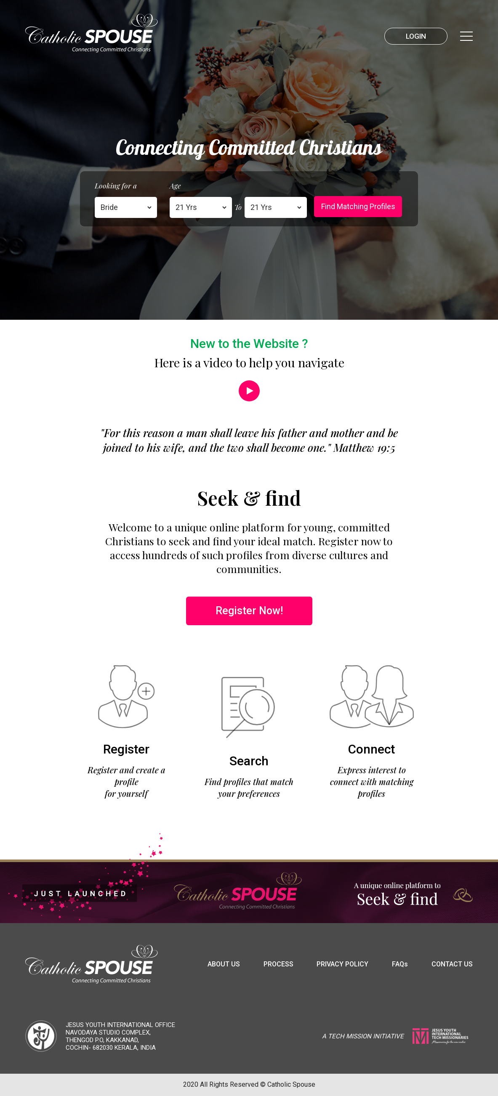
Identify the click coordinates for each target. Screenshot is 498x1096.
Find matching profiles (358, 206)
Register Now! (249, 611)
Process (278, 964)
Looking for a (116, 185)
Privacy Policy (342, 964)
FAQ (400, 964)
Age (175, 185)
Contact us (452, 964)
